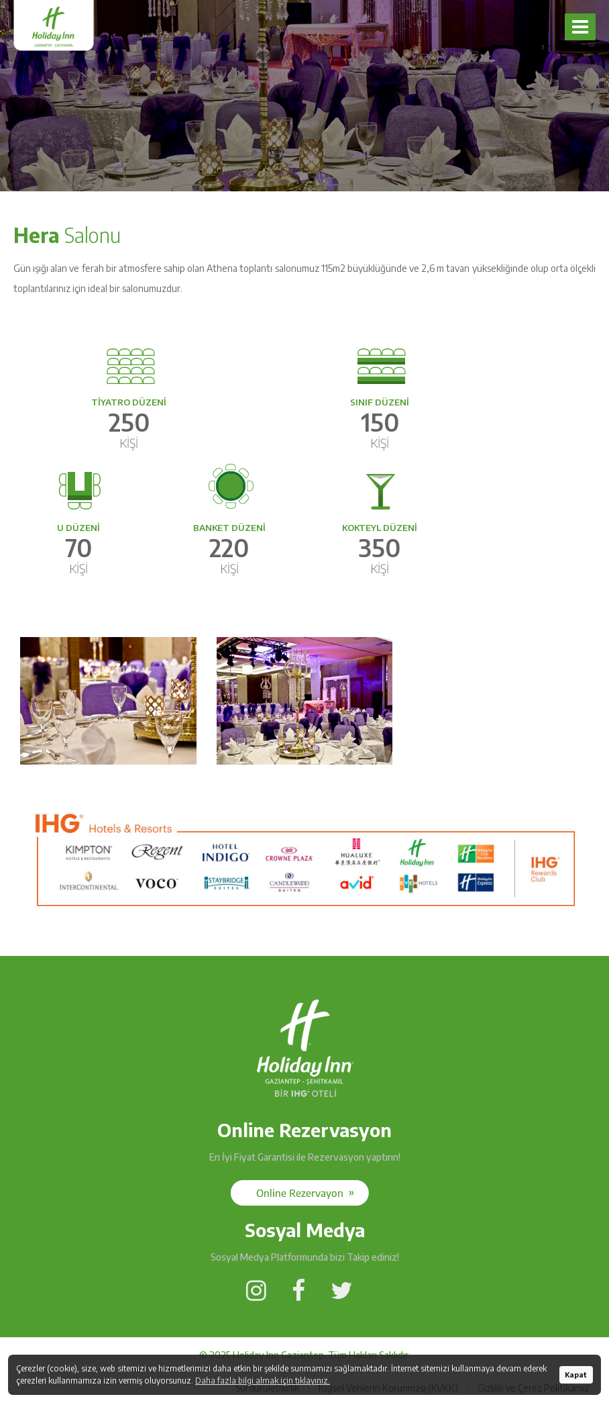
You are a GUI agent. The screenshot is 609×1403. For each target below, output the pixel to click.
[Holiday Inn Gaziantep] (305, 1103)
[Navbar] (580, 26)
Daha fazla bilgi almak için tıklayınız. (262, 1380)
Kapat (576, 1374)
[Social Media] (300, 1193)
